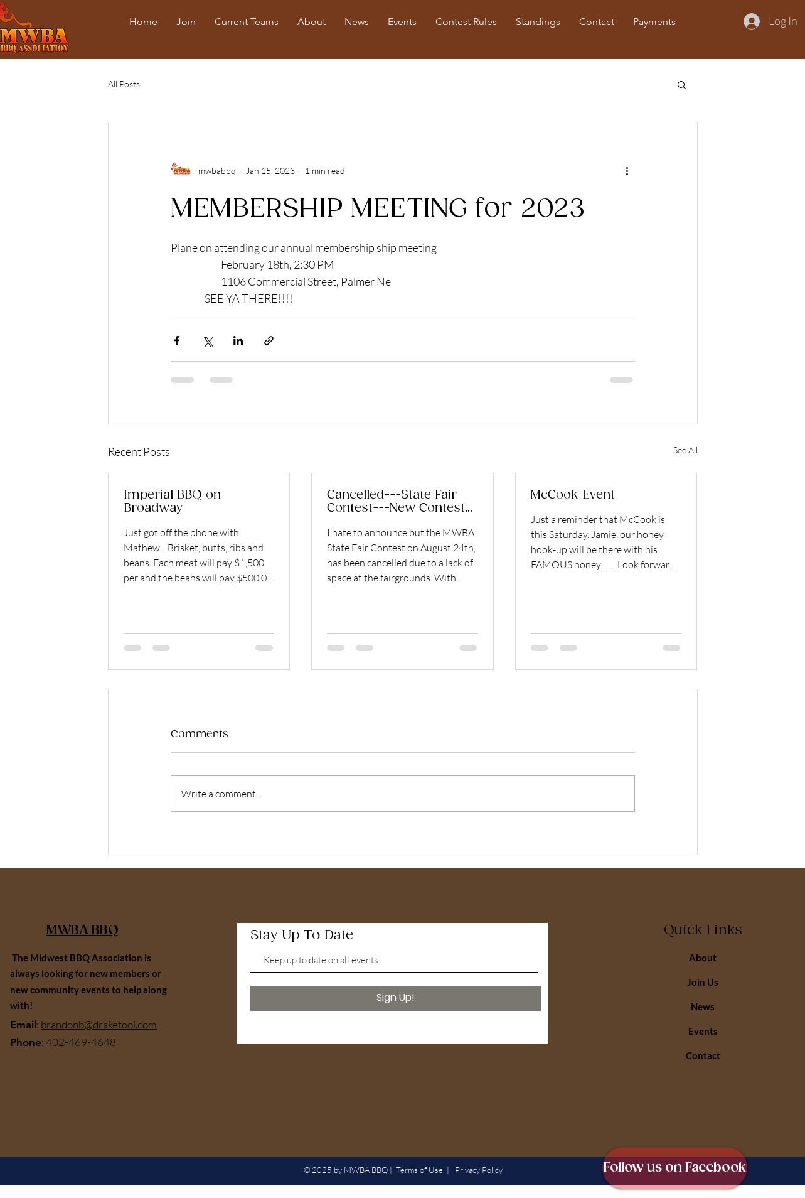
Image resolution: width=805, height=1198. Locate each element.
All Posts (124, 83)
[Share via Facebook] (177, 341)
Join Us (702, 982)
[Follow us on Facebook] (674, 1168)
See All (685, 450)
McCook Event (573, 495)
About (703, 957)
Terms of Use (419, 1170)
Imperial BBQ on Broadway (172, 501)
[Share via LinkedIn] (238, 341)
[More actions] (627, 170)
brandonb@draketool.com (99, 1024)
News (703, 1006)
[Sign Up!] (395, 998)
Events (703, 1031)
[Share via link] (269, 341)
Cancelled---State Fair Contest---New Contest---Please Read (401, 501)
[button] (682, 84)
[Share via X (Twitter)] (207, 341)
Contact (703, 1055)
